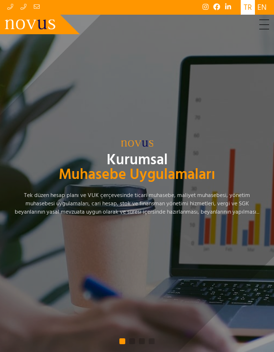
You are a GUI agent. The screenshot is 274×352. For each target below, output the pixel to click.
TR (248, 7)
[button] (122, 341)
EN (262, 7)
